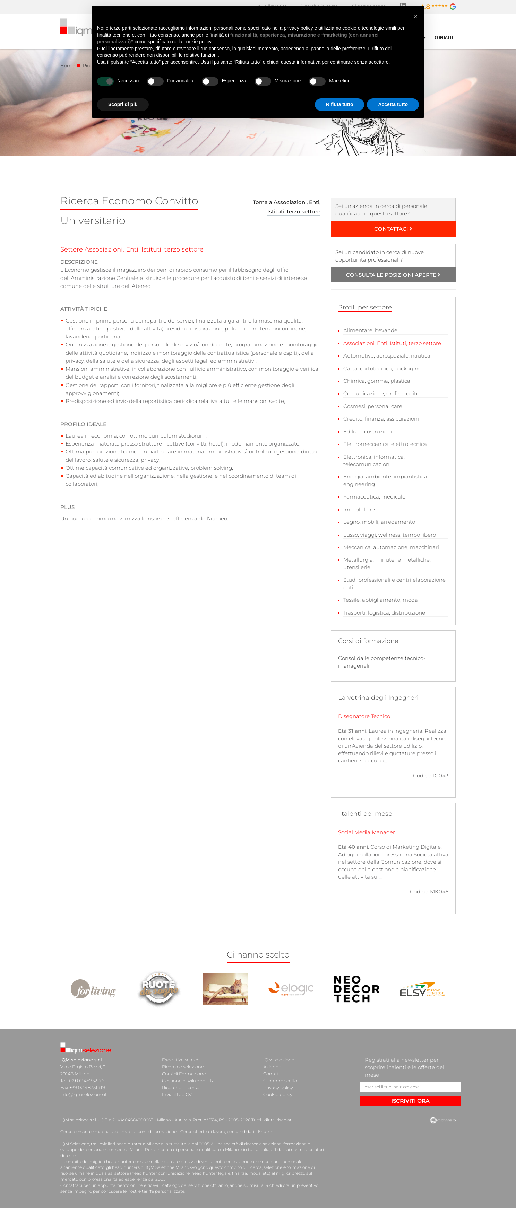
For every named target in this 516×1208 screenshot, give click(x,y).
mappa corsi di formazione (149, 1131)
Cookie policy (277, 1094)
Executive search (181, 1059)
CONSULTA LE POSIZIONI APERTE (393, 275)
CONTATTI (444, 37)
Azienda (272, 1066)
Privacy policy (278, 1087)
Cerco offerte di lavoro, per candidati (217, 1131)
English (265, 1131)
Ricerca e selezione (183, 1066)
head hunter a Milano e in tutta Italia (153, 1143)
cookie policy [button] (197, 41)
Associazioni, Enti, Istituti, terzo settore (392, 343)
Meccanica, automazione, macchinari (391, 547)
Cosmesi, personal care (372, 406)
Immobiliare (359, 509)
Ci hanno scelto (280, 1080)
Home (67, 65)
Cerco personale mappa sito (89, 1131)
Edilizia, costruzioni (367, 431)
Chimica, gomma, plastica (376, 381)
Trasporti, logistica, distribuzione (384, 612)
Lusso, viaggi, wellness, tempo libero (389, 534)
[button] (415, 16)
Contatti (272, 1073)
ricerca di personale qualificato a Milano (198, 1149)
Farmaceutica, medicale (374, 496)
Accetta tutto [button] (393, 104)
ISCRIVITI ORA (410, 1100)
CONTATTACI (393, 229)
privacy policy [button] (298, 28)
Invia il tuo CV (177, 1094)
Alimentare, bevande (370, 330)
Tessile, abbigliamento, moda (380, 600)
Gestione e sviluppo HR (187, 1080)
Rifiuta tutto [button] (339, 104)
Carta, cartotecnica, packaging (382, 368)
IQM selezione (278, 1059)
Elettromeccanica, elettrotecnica (385, 444)
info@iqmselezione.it (83, 1094)
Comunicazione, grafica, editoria (384, 393)
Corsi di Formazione (184, 1073)
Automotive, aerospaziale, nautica (386, 355)
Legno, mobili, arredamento (379, 522)
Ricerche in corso (180, 1087)
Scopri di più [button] (123, 104)
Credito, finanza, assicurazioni (381, 418)
